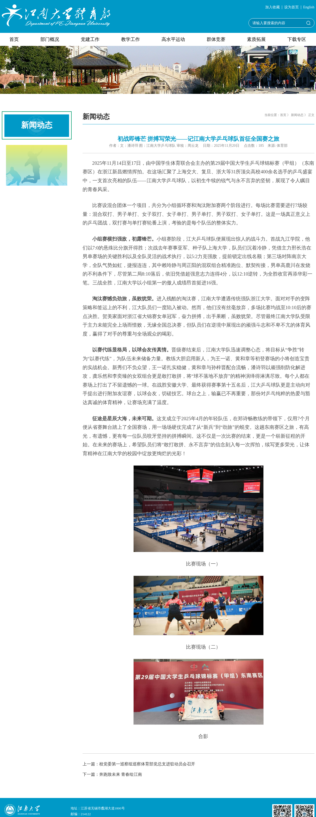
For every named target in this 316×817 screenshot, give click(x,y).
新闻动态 (297, 115)
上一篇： (139, 764)
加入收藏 (272, 7)
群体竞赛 (216, 39)
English (308, 7)
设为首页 (291, 7)
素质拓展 (256, 39)
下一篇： (112, 774)
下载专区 (296, 39)
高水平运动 (173, 39)
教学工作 (130, 39)
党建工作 (90, 39)
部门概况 (49, 39)
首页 (14, 39)
